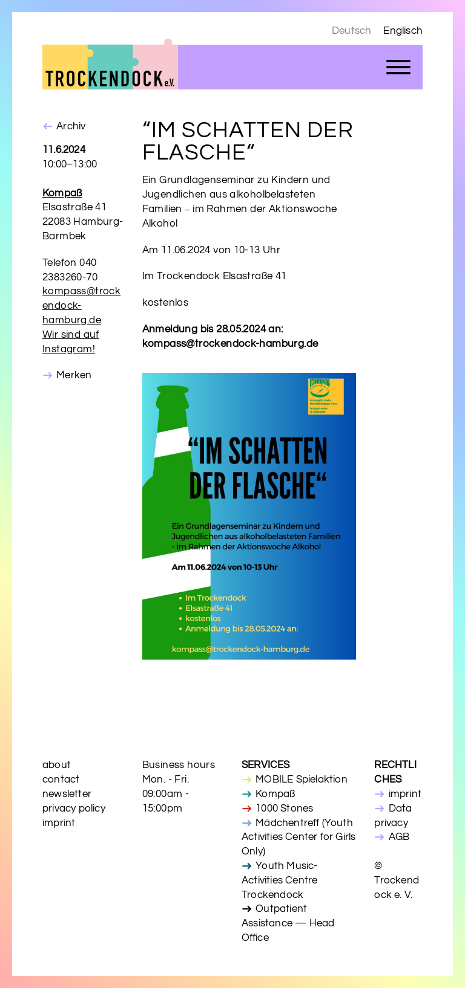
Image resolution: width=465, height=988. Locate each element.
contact (60, 779)
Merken (73, 375)
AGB (399, 836)
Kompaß (275, 794)
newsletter (66, 794)
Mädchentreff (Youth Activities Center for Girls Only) (298, 837)
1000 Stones (284, 808)
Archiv (70, 126)
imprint (58, 823)
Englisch (403, 30)
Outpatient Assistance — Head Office (288, 923)
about (56, 765)
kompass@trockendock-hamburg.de (81, 306)
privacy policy (73, 808)
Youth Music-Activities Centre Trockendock (280, 880)
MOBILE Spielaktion (302, 779)
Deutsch (351, 30)
